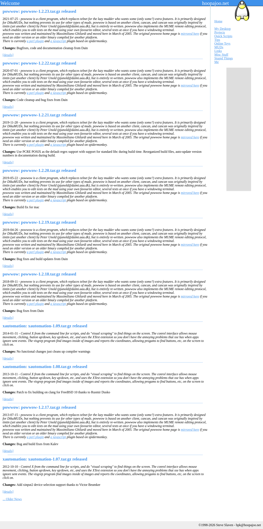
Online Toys (222, 43)
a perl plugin (35, 41)
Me (216, 62)
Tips (217, 40)
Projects (219, 32)
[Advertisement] (238, 129)
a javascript (58, 41)
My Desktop (222, 28)
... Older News (12, 499)
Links (218, 51)
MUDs (218, 47)
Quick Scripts (223, 36)
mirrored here (190, 33)
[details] (8, 55)
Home (218, 21)
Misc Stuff (221, 54)
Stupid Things (223, 58)
